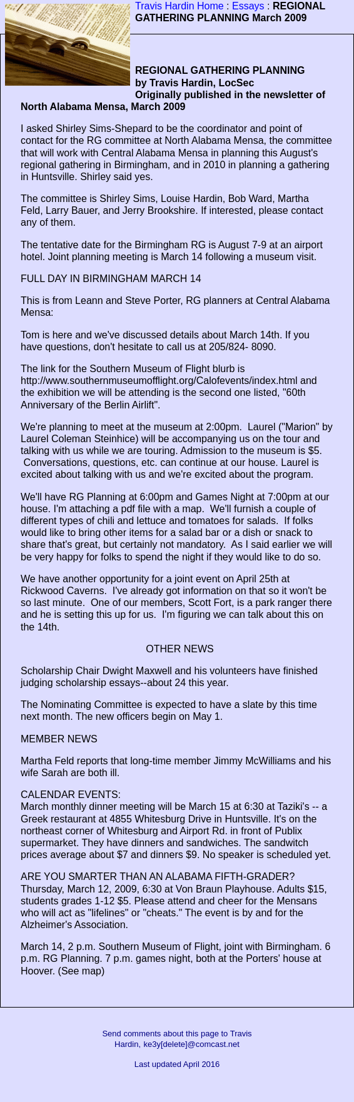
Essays (248, 6)
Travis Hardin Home (179, 6)
